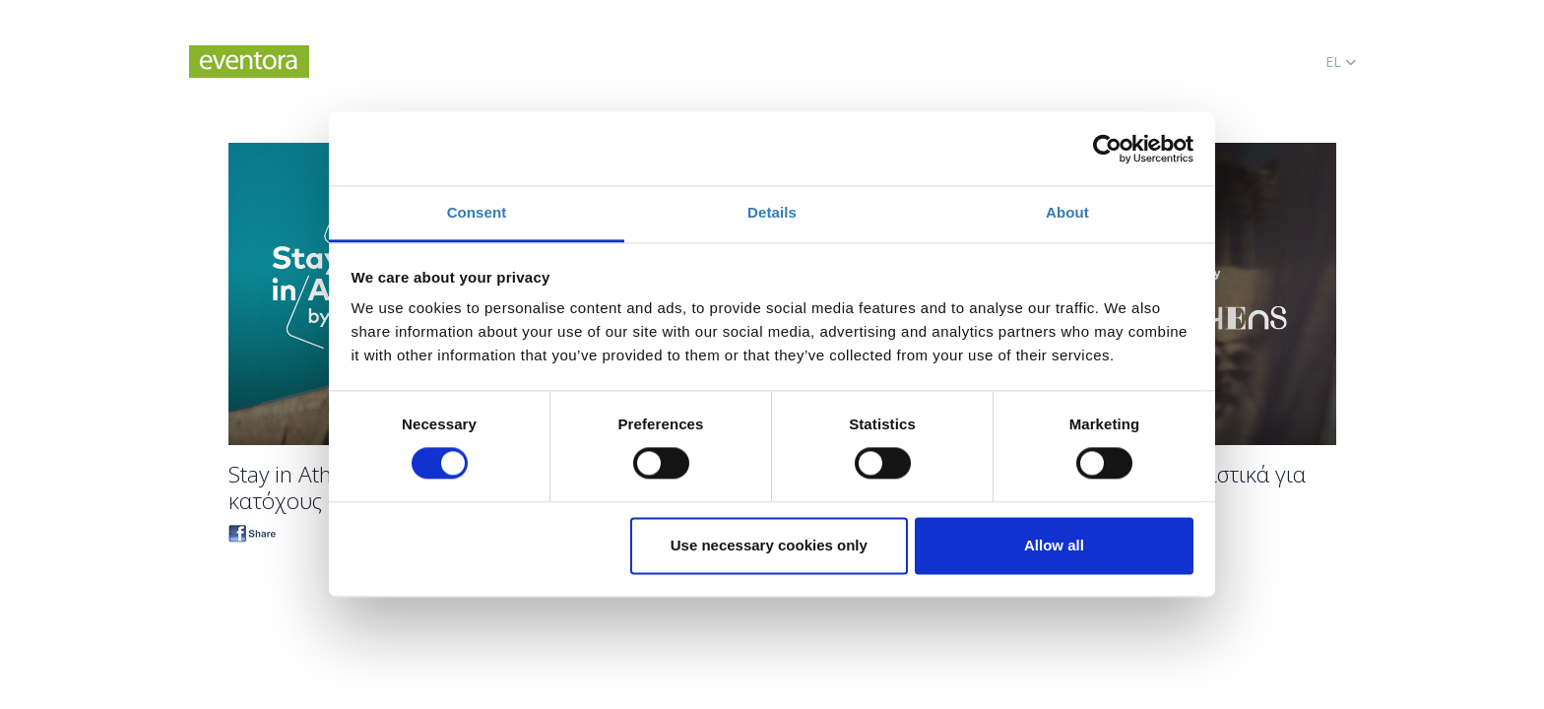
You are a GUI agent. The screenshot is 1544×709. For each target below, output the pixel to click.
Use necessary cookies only (769, 545)
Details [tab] (772, 212)
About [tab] (1067, 212)
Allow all (1054, 545)
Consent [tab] (477, 212)
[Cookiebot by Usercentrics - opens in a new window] (1107, 148)
